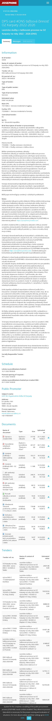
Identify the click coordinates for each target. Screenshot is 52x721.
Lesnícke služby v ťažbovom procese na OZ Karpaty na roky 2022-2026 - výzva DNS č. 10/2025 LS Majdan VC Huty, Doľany (29, 592)
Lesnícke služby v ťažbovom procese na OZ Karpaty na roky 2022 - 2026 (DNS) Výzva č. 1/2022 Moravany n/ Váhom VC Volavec (29, 699)
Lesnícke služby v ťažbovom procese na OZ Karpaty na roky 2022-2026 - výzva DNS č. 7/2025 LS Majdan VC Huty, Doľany (29, 630)
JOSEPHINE (9, 3)
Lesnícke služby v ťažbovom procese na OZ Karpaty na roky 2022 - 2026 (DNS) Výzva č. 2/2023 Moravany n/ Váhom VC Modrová (29, 684)
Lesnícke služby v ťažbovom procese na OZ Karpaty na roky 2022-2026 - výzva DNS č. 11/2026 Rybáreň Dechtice (29, 579)
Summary (6, 41)
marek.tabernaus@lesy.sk (11, 413)
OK (29, 718)
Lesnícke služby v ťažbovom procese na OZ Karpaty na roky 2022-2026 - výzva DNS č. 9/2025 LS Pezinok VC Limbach (29, 605)
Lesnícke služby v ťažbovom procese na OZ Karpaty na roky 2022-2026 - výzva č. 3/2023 (29, 672)
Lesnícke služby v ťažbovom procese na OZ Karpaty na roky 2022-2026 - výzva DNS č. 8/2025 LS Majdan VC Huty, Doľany (29, 618)
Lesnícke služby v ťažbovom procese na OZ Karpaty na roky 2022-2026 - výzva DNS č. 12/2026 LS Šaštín (29, 567)
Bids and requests (29, 41)
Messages (16, 41)
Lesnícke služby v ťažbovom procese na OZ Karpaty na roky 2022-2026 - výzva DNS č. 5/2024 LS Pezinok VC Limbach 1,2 (29, 644)
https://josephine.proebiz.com (27, 220)
